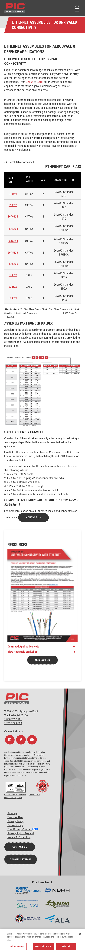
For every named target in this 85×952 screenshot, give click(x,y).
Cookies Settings (20, 859)
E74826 (13, 286)
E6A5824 (13, 229)
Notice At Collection (18, 837)
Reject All (66, 946)
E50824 (13, 205)
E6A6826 (13, 264)
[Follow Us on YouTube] (32, 739)
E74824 (13, 275)
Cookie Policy (15, 825)
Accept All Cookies (43, 946)
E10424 (13, 194)
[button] (77, 8)
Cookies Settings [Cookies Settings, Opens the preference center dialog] (17, 946)
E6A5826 (13, 252)
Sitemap (12, 813)
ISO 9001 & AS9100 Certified (15, 795)
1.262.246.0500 (13, 723)
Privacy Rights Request (20, 833)
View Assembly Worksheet (22, 651)
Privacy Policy (15, 821)
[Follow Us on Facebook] (21, 739)
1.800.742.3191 (13, 719)
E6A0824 (13, 216)
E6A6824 (13, 241)
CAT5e (29, 81)
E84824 (13, 298)
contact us (33, 517)
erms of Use (16, 817)
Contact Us (42, 659)
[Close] (79, 934)
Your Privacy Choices (19, 829)
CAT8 (40, 81)
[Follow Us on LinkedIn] (10, 739)
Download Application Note (23, 646)
